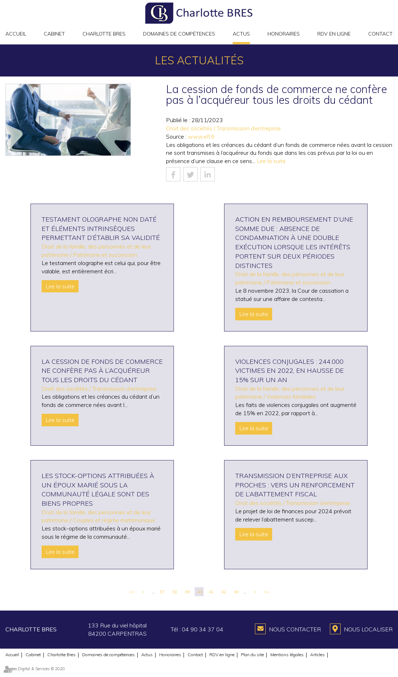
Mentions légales (287, 654)
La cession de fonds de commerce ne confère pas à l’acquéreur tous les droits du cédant (102, 370)
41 (211, 591)
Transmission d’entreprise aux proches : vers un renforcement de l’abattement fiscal (295, 485)
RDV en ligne (334, 34)
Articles (317, 654)
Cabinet (54, 34)
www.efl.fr (201, 136)
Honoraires (283, 34)
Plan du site (252, 654)
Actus (241, 34)
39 (187, 591)
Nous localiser (368, 629)
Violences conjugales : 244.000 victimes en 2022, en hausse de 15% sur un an (289, 370)
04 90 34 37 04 (202, 629)
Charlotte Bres (103, 34)
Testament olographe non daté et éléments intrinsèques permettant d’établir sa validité (101, 228)
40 (199, 591)
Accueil (15, 34)
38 (174, 591)
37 (162, 591)
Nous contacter (295, 629)
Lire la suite (271, 160)
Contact (380, 34)
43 (236, 591)
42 (223, 591)
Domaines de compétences (179, 34)
